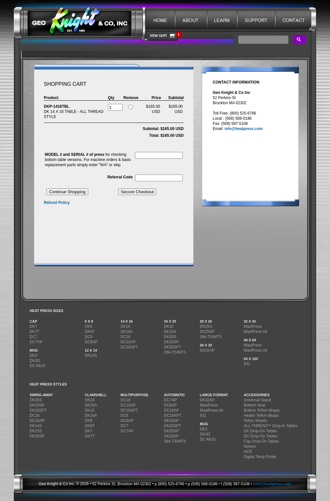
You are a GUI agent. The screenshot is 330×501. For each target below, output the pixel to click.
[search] (262, 40)
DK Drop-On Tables (260, 431)
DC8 (88, 337)
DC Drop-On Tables (260, 436)
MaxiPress (253, 326)
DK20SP (171, 342)
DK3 (33, 355)
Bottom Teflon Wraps (261, 410)
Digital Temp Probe (260, 457)
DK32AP (207, 350)
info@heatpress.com (244, 128)
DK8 (88, 326)
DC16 (126, 337)
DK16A (127, 331)
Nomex (250, 446)
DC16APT (129, 347)
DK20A (170, 331)
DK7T (35, 331)
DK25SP (207, 331)
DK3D (35, 360)
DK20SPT (172, 347)
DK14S (91, 355)
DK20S (170, 337)
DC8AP (91, 342)
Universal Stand (257, 400)
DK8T (90, 331)
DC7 (33, 337)
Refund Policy (57, 202)
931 (247, 364)
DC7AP (36, 342)
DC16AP (128, 342)
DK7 (33, 326)
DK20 (169, 326)
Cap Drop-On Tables (261, 441)
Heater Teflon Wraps (261, 415)
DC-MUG (37, 366)
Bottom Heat (254, 405)
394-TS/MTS (175, 352)
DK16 (125, 326)
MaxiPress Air (255, 331)
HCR (248, 451)
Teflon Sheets (255, 420)
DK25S (206, 326)
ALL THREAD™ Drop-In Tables (270, 426)
